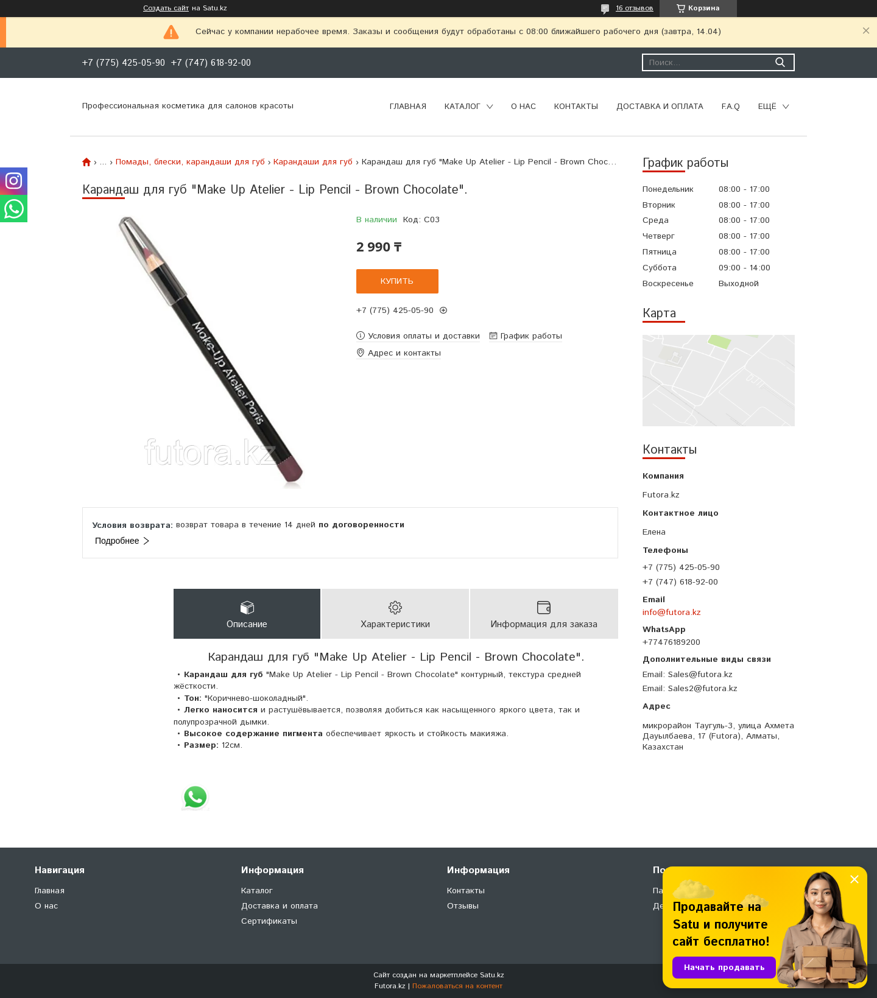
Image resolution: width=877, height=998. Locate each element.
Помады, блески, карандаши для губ (190, 162)
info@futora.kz (672, 612)
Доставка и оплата (659, 107)
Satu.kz (492, 975)
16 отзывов (634, 8)
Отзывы (463, 906)
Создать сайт (166, 8)
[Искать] (780, 62)
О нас (523, 107)
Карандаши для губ (313, 162)
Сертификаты (269, 921)
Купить (397, 281)
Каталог (463, 107)
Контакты (576, 107)
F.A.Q (731, 107)
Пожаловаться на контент (457, 986)
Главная (408, 107)
